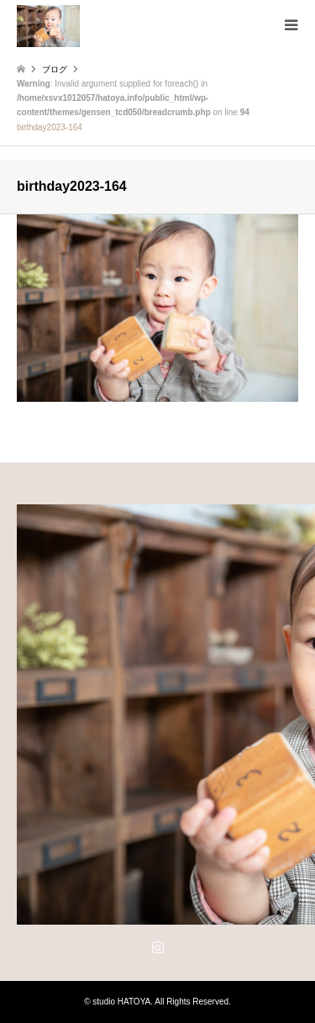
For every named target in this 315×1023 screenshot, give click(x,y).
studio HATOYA (121, 1001)
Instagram (158, 946)
